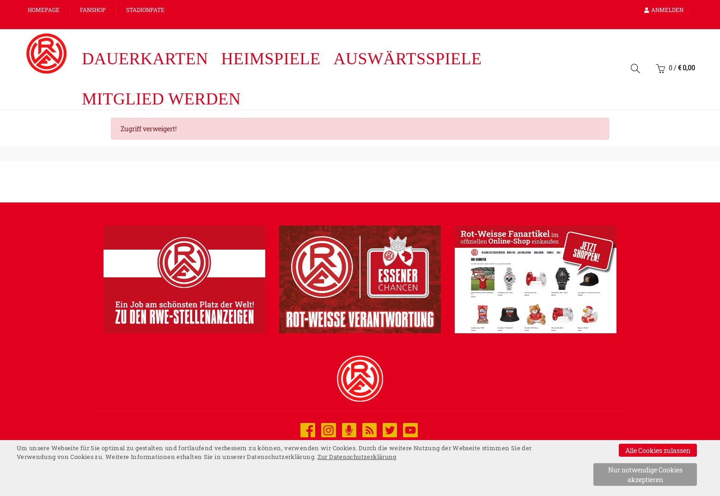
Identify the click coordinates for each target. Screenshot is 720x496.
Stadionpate (145, 9)
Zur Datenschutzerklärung (357, 456)
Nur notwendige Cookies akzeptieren (645, 474)
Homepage (44, 9)
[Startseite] (46, 53)
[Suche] (635, 70)
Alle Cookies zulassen (657, 450)
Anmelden (663, 9)
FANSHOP (93, 9)
